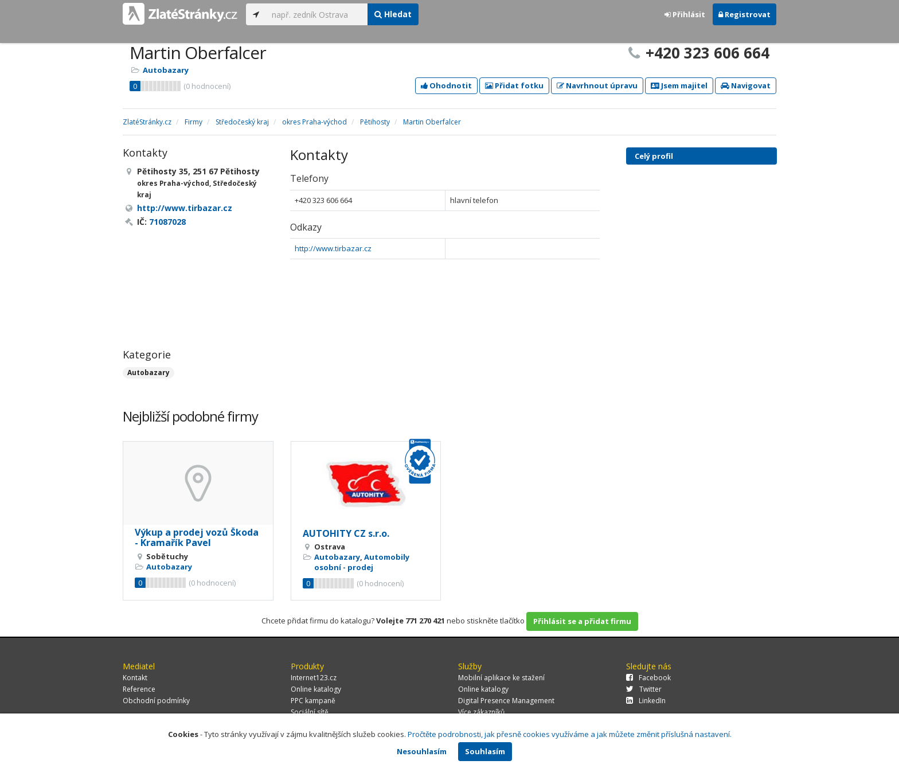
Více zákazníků (481, 712)
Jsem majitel (679, 85)
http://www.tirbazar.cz (333, 248)
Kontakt (135, 678)
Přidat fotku (514, 85)
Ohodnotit (446, 85)
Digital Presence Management (506, 700)
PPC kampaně (313, 700)
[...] (316, 14)
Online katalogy (316, 689)
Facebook (648, 678)
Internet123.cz (314, 678)
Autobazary (166, 70)
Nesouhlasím (422, 751)
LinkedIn (646, 700)
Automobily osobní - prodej (361, 562)
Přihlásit (685, 14)
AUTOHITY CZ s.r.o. (346, 533)
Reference (139, 689)
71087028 (167, 221)
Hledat (393, 14)
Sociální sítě (310, 712)
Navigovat (746, 85)
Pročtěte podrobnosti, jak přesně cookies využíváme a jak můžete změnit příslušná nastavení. (570, 734)
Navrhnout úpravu (597, 85)
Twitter (644, 689)
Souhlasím (485, 751)
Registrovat (744, 14)
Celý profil (654, 156)
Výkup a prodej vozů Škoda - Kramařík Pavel (197, 537)
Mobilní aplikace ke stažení (501, 678)
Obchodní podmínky (156, 700)
